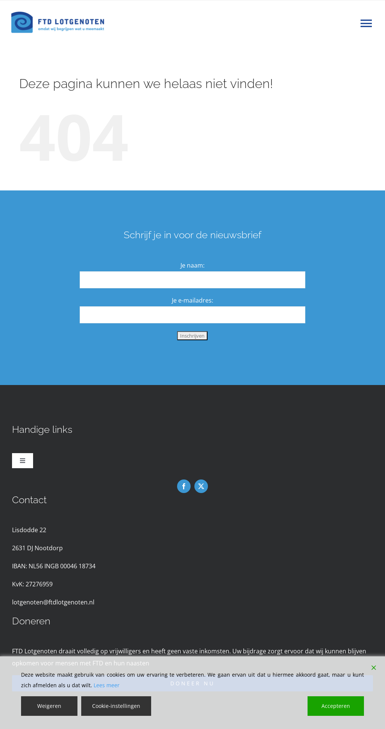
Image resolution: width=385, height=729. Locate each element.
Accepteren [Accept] (335, 705)
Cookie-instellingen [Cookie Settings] (116, 705)
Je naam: (192, 265)
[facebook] (184, 486)
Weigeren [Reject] (49, 705)
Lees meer (107, 685)
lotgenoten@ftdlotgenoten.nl (53, 602)
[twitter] (201, 486)
